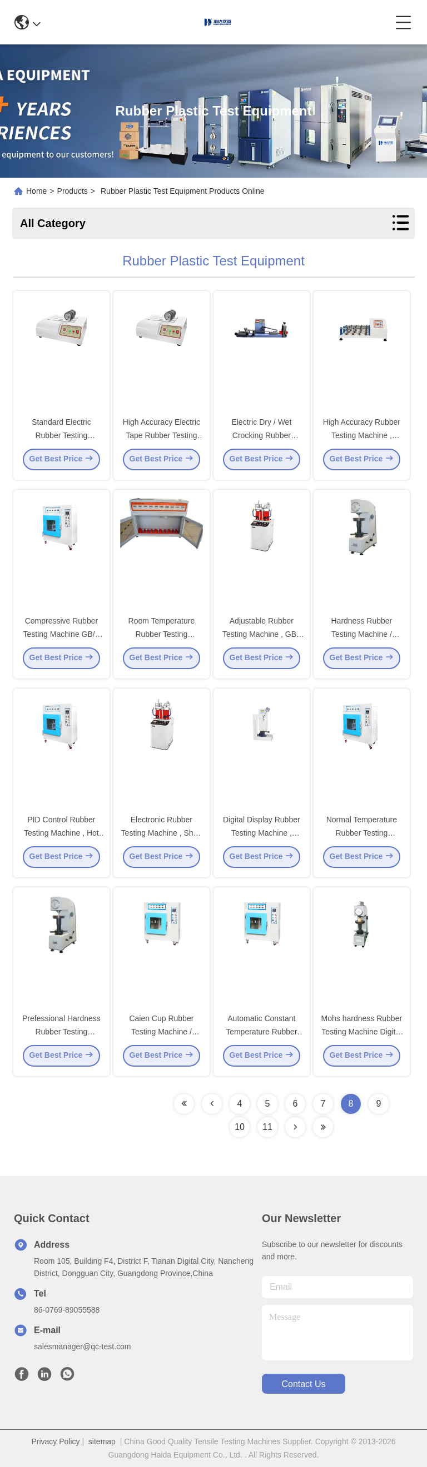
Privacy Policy (55, 1441)
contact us (303, 1384)
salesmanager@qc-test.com (82, 1346)
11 (267, 1127)
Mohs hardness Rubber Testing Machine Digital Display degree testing (362, 1034)
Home (36, 191)
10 (240, 1127)
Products (72, 191)
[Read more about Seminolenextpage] (184, 1104)
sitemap (102, 1441)
